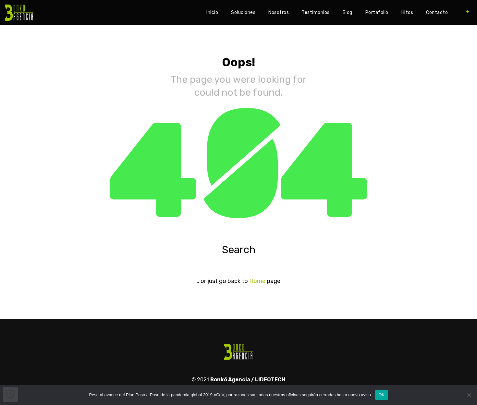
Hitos (407, 12)
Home (257, 281)
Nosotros (278, 12)
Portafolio (376, 12)
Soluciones (243, 12)
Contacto (437, 12)
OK (381, 394)
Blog (347, 12)
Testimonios (316, 12)
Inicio (212, 12)
